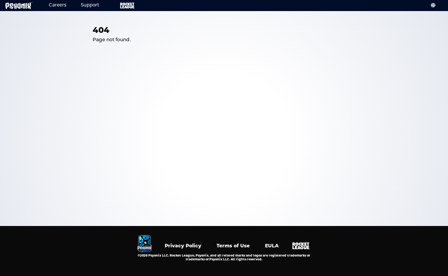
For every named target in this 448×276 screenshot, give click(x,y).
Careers (57, 5)
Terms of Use (233, 246)
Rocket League (122, 5)
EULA (272, 246)
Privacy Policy (183, 246)
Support (90, 5)
